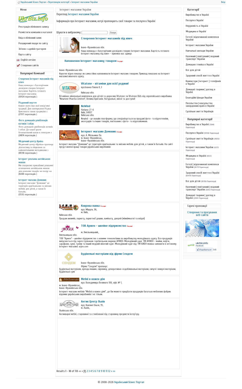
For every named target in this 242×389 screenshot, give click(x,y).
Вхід (223, 2)
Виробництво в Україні (197, 14)
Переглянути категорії (58, 2)
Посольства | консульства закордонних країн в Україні (200, 104)
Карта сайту (24, 54)
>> (114, 371)
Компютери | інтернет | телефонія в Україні (203, 82)
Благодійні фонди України (199, 97)
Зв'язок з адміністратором (32, 48)
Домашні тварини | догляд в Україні (200, 91)
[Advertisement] (118, 176)
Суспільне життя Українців (199, 111)
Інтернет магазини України (85, 2)
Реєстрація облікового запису (33, 26)
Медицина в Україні (196, 31)
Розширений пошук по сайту (33, 43)
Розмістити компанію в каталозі (35, 32)
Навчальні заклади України (200, 50)
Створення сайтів (28, 65)
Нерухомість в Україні (197, 25)
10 (104, 371)
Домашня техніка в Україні (199, 64)
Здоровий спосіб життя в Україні (202, 75)
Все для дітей (193, 70)
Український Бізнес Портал (33, 2)
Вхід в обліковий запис (30, 37)
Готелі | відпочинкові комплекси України (202, 38)
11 (106, 371)
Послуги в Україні (194, 20)
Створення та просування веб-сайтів (202, 214)
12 (109, 371)
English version (26, 59)
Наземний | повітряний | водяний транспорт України (202, 57)
